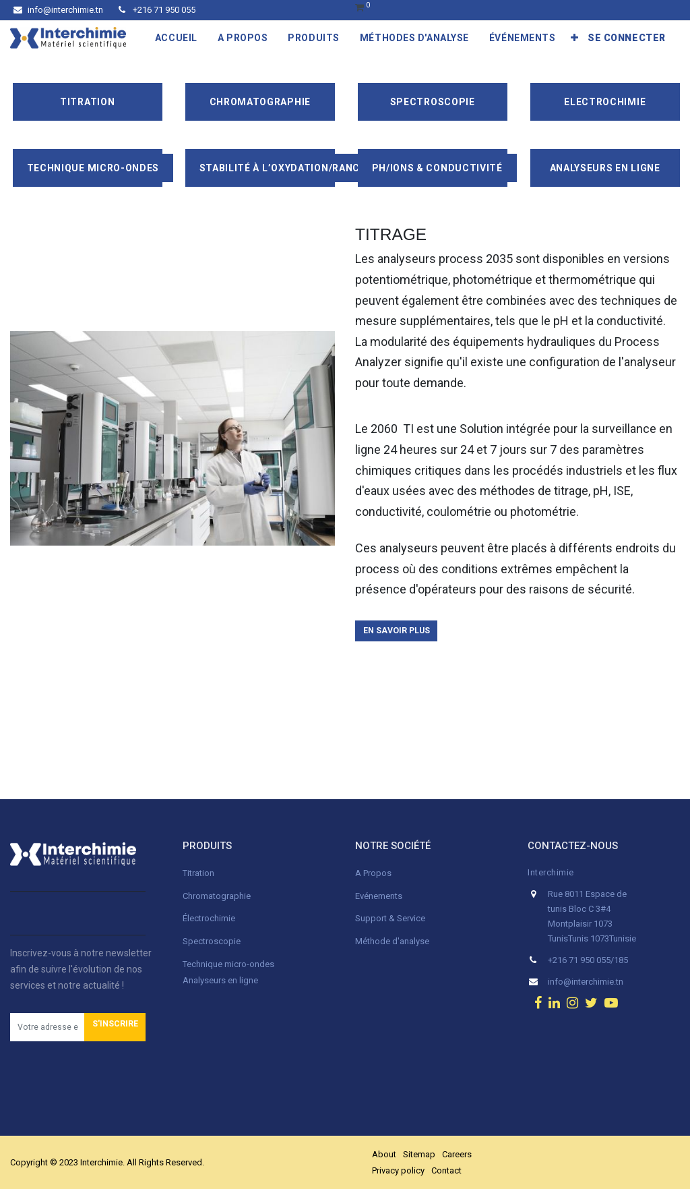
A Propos (374, 873)
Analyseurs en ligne (605, 168)
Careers (457, 1154)
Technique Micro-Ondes (93, 168)
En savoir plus (396, 630)
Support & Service (390, 918)
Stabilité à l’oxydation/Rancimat (292, 168)
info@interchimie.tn (58, 10)
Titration (87, 101)
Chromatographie (260, 101)
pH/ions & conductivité (437, 168)
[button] (575, 38)
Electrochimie (605, 101)
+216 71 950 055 (157, 10)
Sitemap (419, 1154)
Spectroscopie (432, 101)
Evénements (378, 896)
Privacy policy (398, 1170)
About (384, 1154)
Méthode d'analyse (392, 941)
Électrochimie (209, 918)
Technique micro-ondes (228, 964)
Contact (446, 1170)
